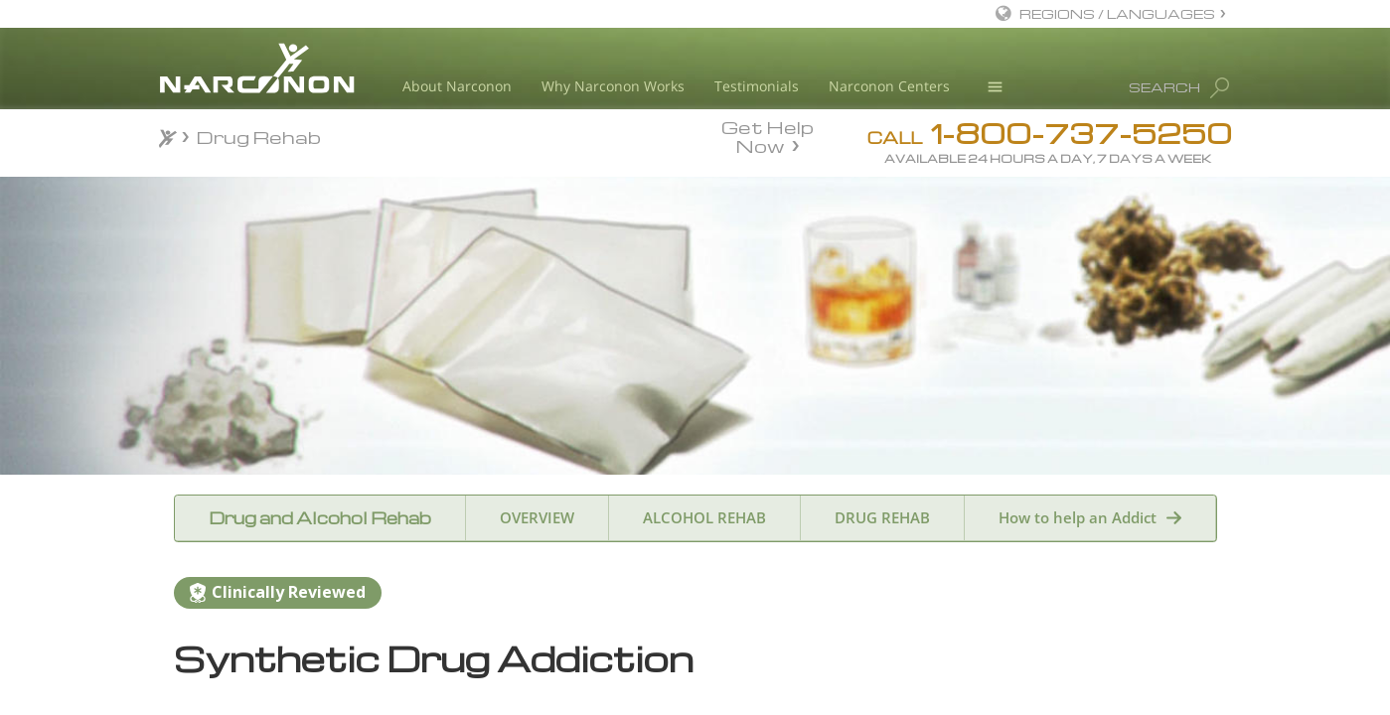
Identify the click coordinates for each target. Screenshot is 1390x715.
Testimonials (756, 85)
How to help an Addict (1078, 517)
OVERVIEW (537, 517)
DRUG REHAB (882, 517)
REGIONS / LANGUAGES (1117, 13)
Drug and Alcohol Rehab (320, 517)
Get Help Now (767, 135)
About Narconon (457, 85)
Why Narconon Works (613, 85)
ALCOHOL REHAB (704, 517)
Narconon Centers (889, 85)
